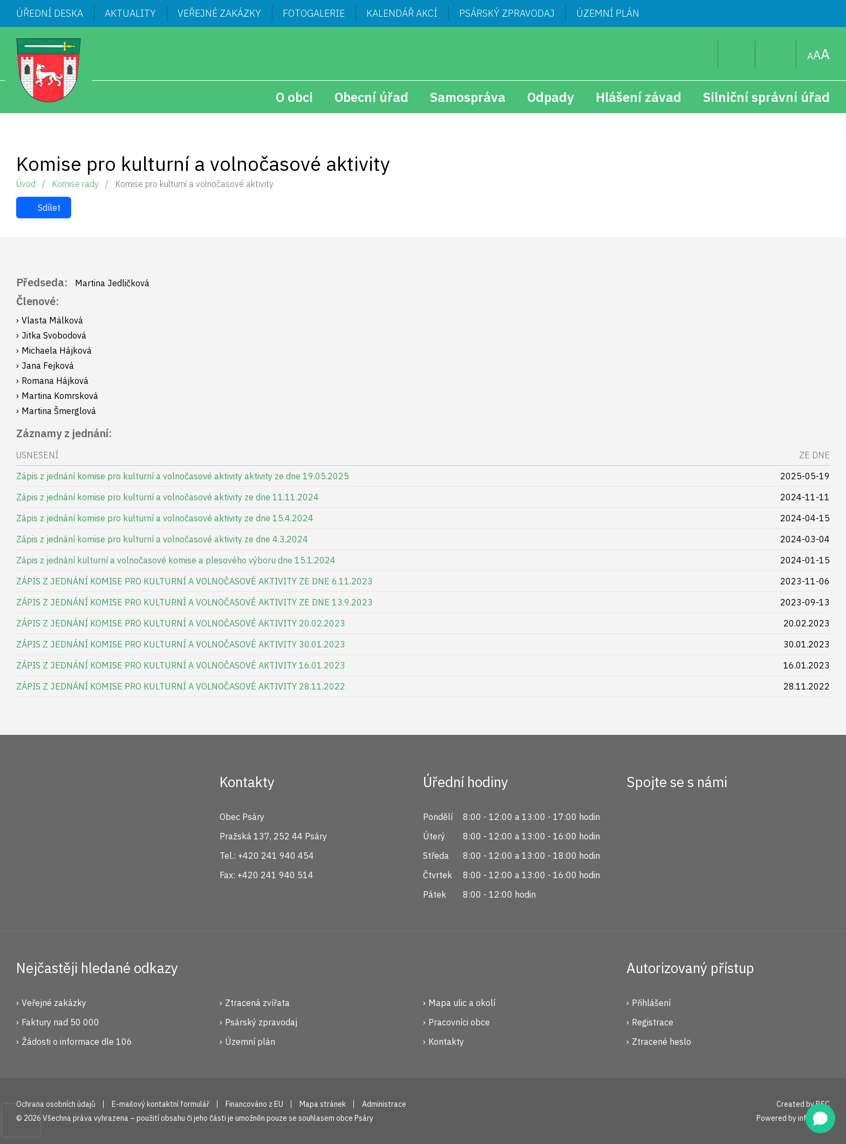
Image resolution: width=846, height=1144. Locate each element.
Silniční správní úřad (766, 97)
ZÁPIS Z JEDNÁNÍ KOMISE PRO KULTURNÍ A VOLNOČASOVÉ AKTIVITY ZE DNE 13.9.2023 (194, 602)
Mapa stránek (775, 53)
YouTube (713, 821)
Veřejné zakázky (219, 13)
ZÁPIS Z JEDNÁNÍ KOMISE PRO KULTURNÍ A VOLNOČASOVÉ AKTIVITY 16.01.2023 (180, 665)
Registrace (652, 1022)
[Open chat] (820, 1118)
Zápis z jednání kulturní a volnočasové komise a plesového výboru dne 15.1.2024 (176, 560)
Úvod (26, 183)
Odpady (550, 97)
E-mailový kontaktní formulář (160, 1104)
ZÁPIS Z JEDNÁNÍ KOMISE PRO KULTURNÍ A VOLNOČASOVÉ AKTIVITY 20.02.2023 (180, 623)
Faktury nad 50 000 (60, 1022)
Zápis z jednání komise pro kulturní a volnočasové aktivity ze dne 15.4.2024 (164, 518)
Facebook (640, 821)
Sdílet (49, 207)
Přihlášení (651, 1002)
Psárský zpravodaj (507, 13)
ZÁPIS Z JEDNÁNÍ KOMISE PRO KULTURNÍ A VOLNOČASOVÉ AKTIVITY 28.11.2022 (180, 686)
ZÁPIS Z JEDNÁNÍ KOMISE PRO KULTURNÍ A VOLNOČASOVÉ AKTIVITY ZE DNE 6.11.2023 (194, 581)
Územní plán (607, 13)
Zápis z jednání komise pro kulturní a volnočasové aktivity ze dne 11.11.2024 (167, 497)
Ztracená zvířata (257, 1002)
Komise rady (75, 183)
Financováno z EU (254, 1104)
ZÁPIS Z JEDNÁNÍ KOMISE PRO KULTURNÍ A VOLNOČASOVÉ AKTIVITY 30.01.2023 (180, 644)
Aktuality (130, 13)
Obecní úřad (371, 97)
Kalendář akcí (402, 13)
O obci (294, 97)
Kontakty (446, 1041)
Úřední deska (49, 13)
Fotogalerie (314, 13)
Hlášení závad (638, 97)
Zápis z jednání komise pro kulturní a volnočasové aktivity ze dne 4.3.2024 (162, 539)
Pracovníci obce (459, 1022)
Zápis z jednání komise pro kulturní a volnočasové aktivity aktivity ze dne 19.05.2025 (182, 476)
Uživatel (736, 53)
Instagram (677, 821)
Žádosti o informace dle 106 (77, 1041)
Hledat (701, 53)
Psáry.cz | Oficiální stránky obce (48, 70)
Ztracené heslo (661, 1041)
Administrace (384, 1104)
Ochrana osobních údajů (55, 1104)
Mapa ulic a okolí (461, 1002)
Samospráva (468, 97)
